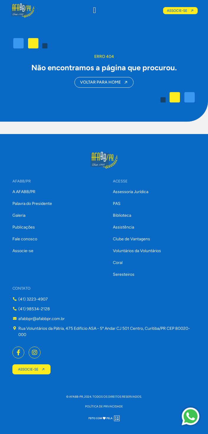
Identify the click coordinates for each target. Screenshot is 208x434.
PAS (117, 203)
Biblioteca (122, 215)
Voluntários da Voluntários (137, 250)
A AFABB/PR (23, 191)
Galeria (18, 215)
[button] (94, 10)
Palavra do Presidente (32, 203)
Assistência (123, 227)
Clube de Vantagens (131, 239)
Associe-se (22, 250)
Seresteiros (123, 274)
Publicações (23, 227)
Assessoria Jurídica (130, 191)
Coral (118, 262)
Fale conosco (24, 239)
